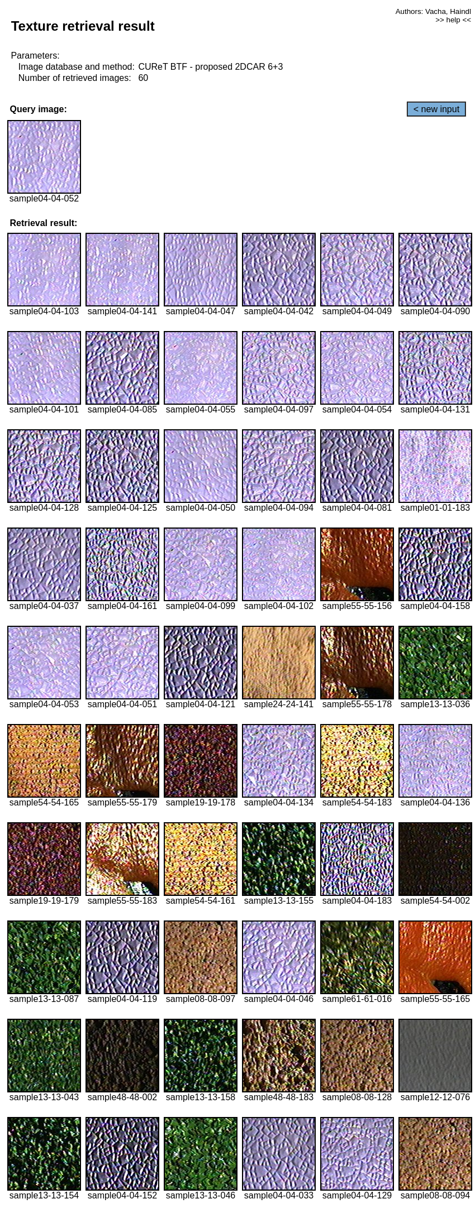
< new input (436, 109)
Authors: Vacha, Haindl (433, 11)
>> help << (453, 20)
